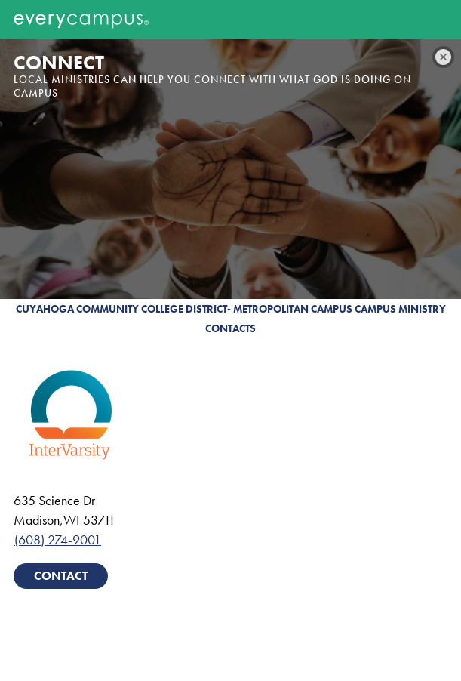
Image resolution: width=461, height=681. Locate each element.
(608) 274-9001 (57, 539)
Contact (61, 576)
